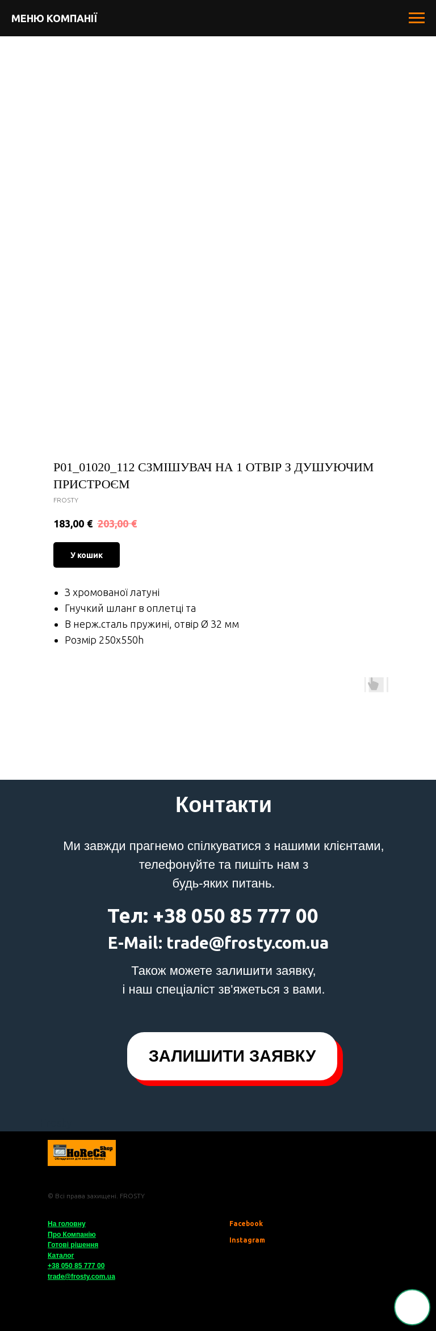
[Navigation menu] (417, 18)
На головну (67, 1224)
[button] (232, 1056)
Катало (60, 1256)
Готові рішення (73, 1245)
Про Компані (69, 1235)
